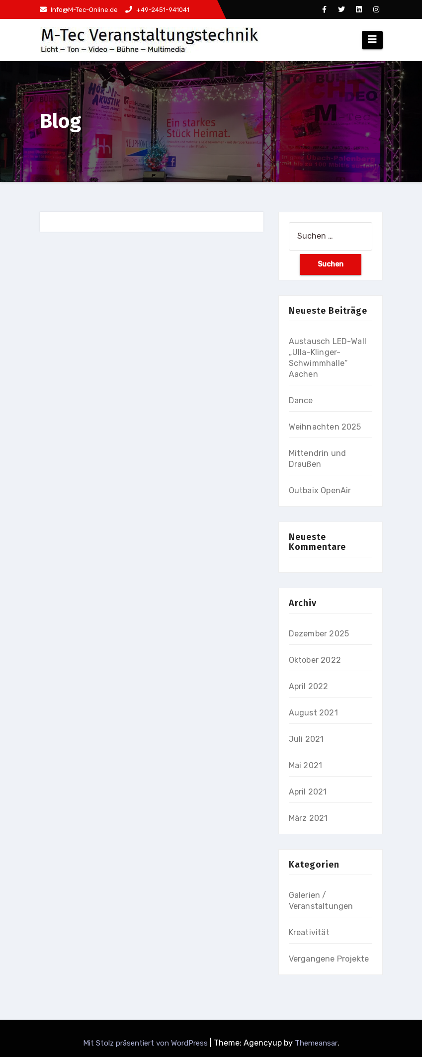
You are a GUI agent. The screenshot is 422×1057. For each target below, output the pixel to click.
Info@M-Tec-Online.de (79, 9)
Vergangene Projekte (329, 959)
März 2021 (308, 818)
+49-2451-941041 (157, 9)
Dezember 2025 (319, 633)
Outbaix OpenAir (320, 490)
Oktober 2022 (315, 660)
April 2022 (309, 686)
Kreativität (309, 932)
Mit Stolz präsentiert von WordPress (146, 1043)
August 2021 (313, 712)
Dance (301, 400)
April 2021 (308, 791)
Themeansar (316, 1043)
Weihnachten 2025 (325, 427)
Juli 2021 (306, 739)
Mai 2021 (306, 765)
